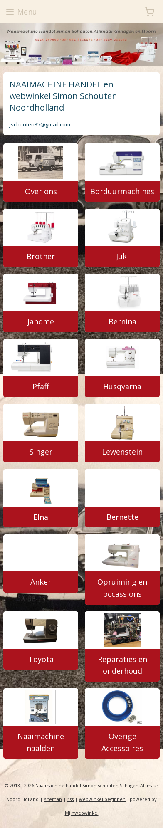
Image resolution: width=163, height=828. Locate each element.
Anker (40, 582)
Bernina (122, 321)
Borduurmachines (122, 191)
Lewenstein (122, 452)
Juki (122, 257)
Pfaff (40, 387)
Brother (41, 257)
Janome (40, 321)
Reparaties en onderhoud (122, 665)
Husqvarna (122, 387)
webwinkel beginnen (102, 799)
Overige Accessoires (122, 742)
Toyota (41, 659)
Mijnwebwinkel (82, 813)
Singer (41, 452)
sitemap (53, 799)
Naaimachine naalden (40, 742)
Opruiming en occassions (122, 588)
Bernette (122, 517)
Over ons (41, 191)
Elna (40, 517)
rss (70, 799)
